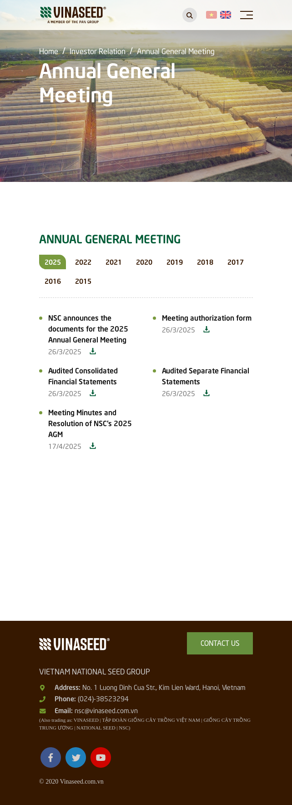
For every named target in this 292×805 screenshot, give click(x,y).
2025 (53, 261)
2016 (53, 280)
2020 (144, 261)
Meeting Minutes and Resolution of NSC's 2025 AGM (90, 422)
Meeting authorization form (207, 317)
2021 (114, 261)
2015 (83, 280)
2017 (235, 261)
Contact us (220, 642)
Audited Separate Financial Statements (205, 375)
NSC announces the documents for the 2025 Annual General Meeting (88, 328)
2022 (83, 261)
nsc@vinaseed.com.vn (106, 709)
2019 (174, 261)
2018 (205, 261)
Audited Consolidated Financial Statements (83, 375)
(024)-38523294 (103, 698)
